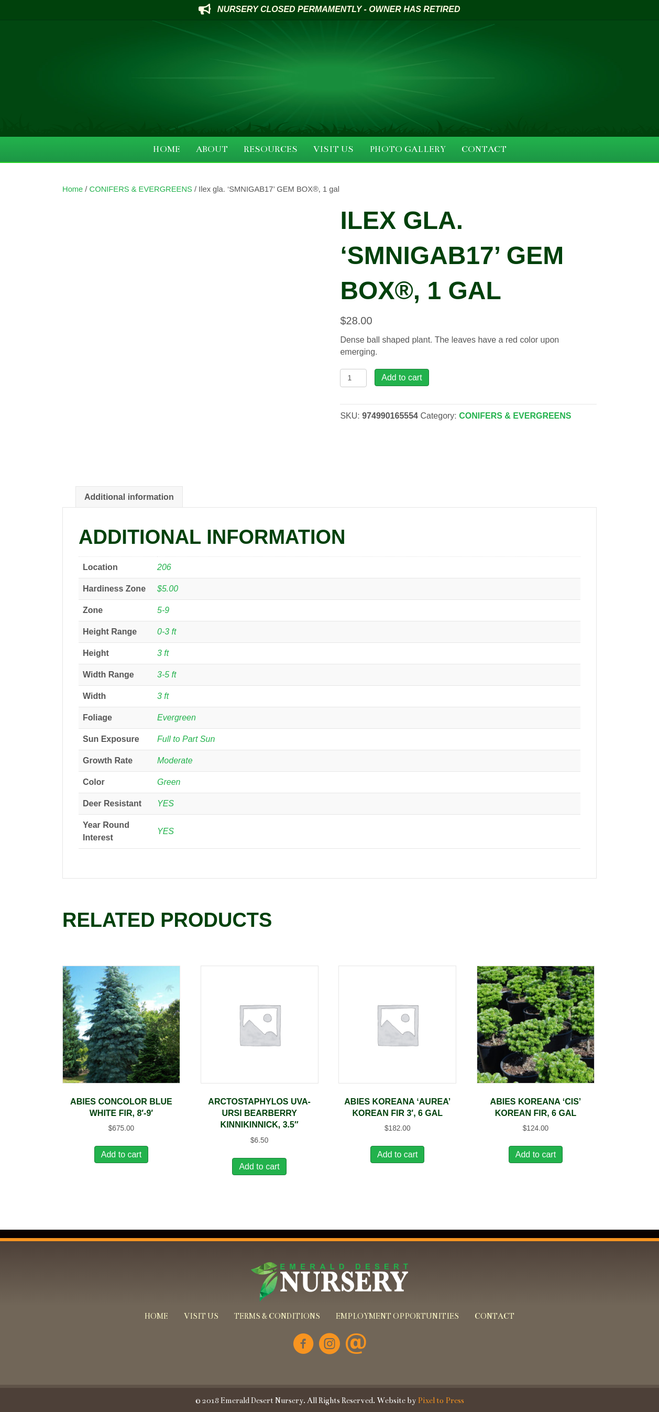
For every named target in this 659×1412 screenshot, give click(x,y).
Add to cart (401, 377)
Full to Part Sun (186, 739)
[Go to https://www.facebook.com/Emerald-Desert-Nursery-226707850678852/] (303, 1344)
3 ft (163, 653)
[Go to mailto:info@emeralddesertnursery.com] (355, 1344)
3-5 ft (166, 674)
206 (164, 567)
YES (165, 803)
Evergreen (176, 717)
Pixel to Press (441, 1400)
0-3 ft (166, 631)
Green (168, 782)
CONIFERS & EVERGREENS (141, 189)
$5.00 (167, 588)
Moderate (175, 760)
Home (72, 189)
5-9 (163, 610)
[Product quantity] (353, 378)
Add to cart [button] (121, 1154)
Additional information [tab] (129, 496)
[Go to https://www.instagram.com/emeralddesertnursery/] (329, 1344)
